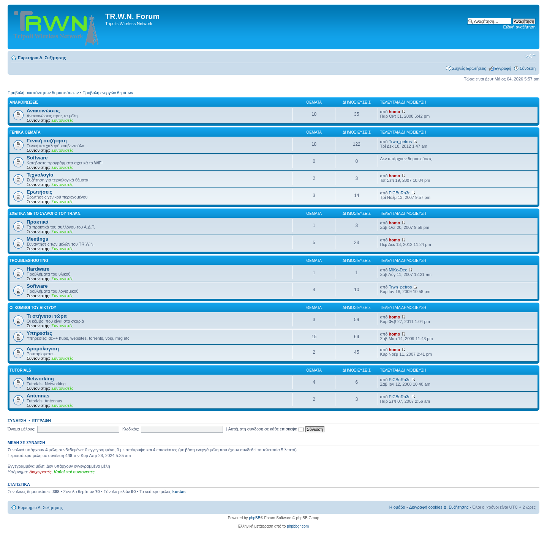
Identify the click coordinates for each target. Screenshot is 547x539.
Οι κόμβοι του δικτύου (32, 308)
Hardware (38, 269)
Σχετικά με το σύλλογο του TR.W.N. (45, 213)
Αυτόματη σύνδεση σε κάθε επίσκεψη (266, 429)
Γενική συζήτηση (47, 140)
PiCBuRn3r (399, 193)
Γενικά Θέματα (25, 132)
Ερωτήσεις (39, 192)
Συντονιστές (62, 120)
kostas (179, 491)
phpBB (254, 518)
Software (37, 158)
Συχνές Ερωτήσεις (469, 68)
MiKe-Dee (398, 270)
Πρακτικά (38, 222)
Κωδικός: (130, 429)
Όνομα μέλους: (21, 429)
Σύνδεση (528, 68)
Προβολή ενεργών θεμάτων (107, 92)
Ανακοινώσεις (23, 102)
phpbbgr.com (298, 526)
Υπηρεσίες (39, 333)
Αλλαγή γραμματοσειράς (530, 56)
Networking (40, 378)
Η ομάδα (397, 507)
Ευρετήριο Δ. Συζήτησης (42, 57)
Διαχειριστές (40, 472)
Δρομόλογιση (43, 348)
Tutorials (20, 370)
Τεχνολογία (40, 175)
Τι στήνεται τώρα (47, 316)
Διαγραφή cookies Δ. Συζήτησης (439, 507)
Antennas (38, 396)
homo (394, 111)
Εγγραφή (503, 68)
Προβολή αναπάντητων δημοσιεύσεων (43, 92)
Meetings (37, 239)
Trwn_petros (400, 141)
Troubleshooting (28, 260)
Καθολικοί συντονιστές (74, 472)
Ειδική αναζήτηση (519, 27)
